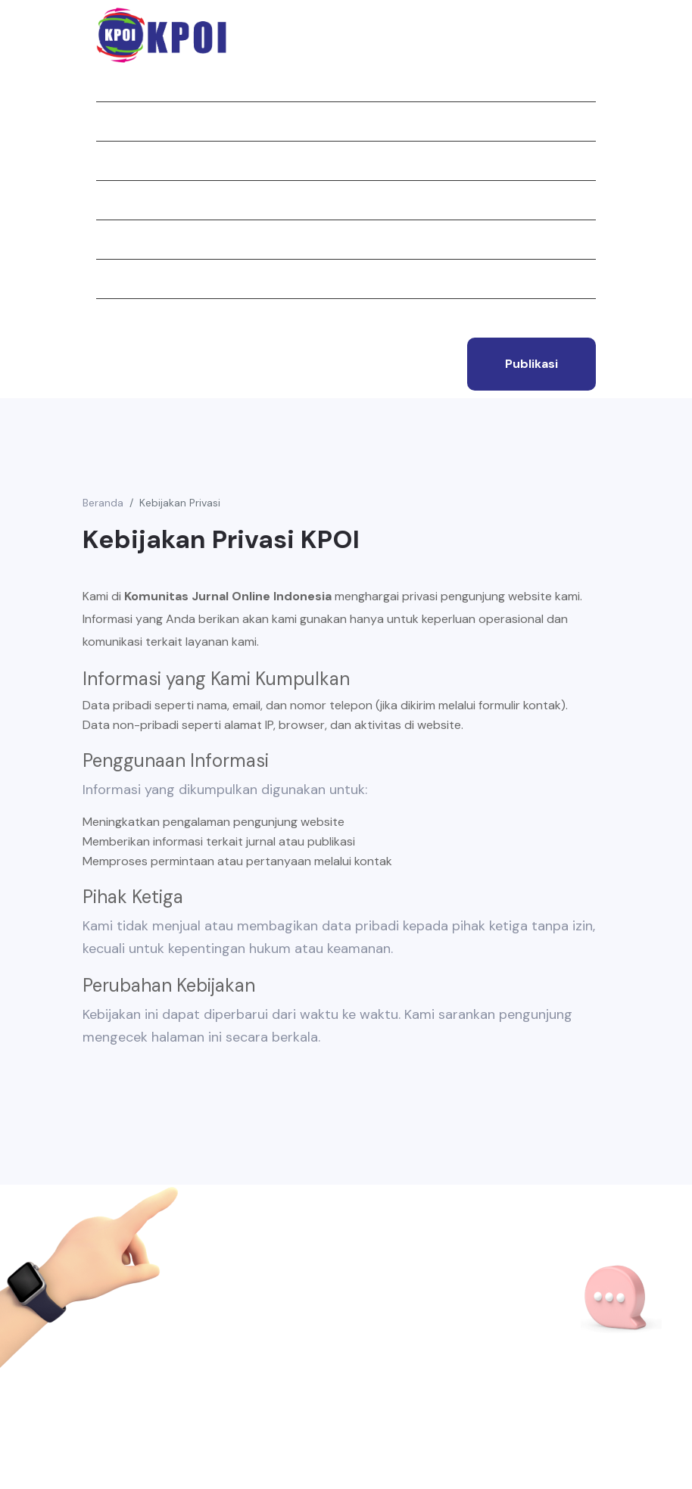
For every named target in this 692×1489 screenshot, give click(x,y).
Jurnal (117, 160)
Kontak (118, 318)
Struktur (125, 239)
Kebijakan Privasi (179, 502)
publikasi (531, 364)
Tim (106, 278)
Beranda (120, 82)
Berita (114, 200)
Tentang (122, 121)
